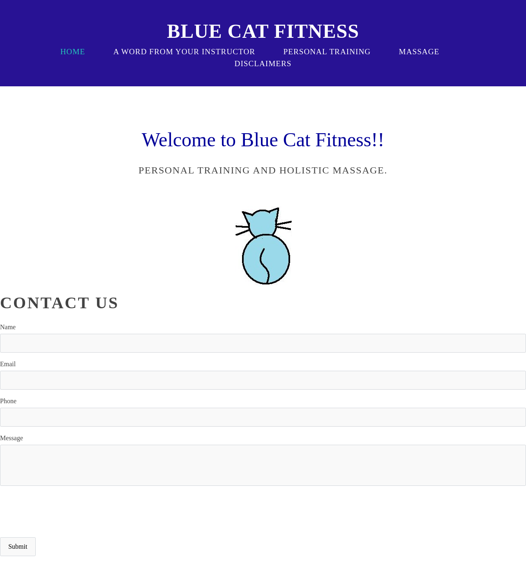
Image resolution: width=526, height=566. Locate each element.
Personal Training (327, 51)
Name (8, 326)
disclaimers (263, 63)
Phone (8, 400)
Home (72, 51)
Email (8, 363)
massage (419, 51)
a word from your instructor (184, 51)
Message (11, 437)
